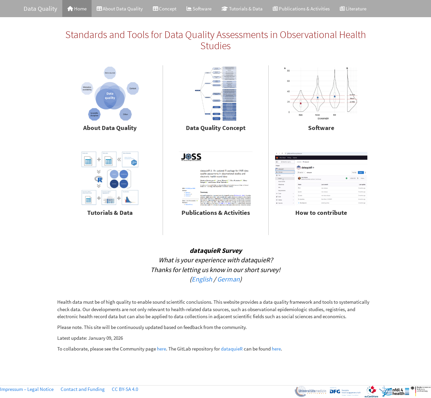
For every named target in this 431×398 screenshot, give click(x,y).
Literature (353, 8)
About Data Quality (120, 8)
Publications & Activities (301, 8)
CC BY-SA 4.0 (125, 389)
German (228, 279)
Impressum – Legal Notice (27, 389)
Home (77, 8)
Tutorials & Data (242, 8)
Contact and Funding (83, 389)
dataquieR (232, 348)
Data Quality (40, 8)
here (161, 348)
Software (199, 8)
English (202, 279)
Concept (164, 8)
